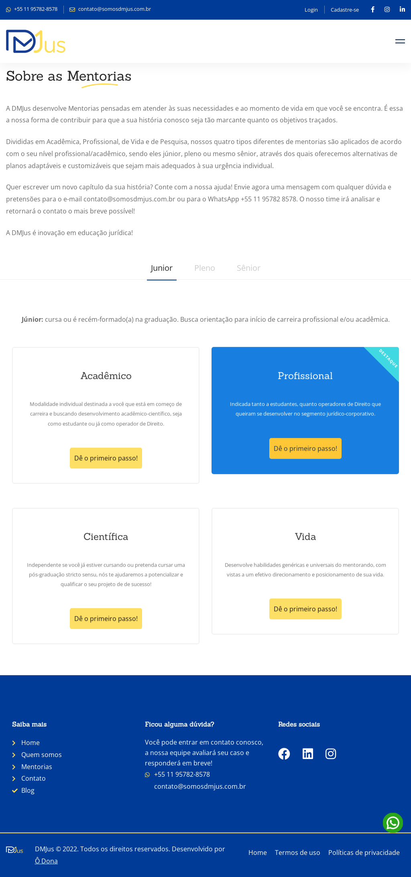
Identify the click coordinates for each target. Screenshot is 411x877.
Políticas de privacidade (364, 852)
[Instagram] (330, 754)
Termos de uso (297, 852)
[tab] (162, 269)
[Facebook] (284, 754)
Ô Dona (46, 861)
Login (311, 9)
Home (257, 852)
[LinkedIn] (307, 754)
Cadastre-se (345, 9)
